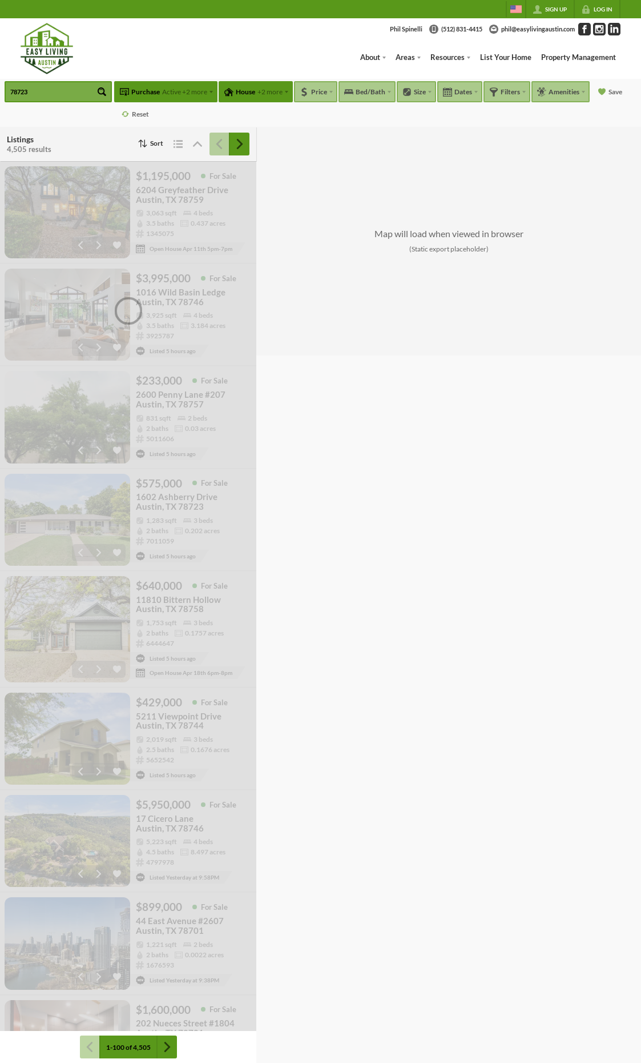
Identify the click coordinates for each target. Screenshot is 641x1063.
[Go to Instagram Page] (599, 29)
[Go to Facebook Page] (584, 29)
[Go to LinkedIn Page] (614, 29)
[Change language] (516, 9)
